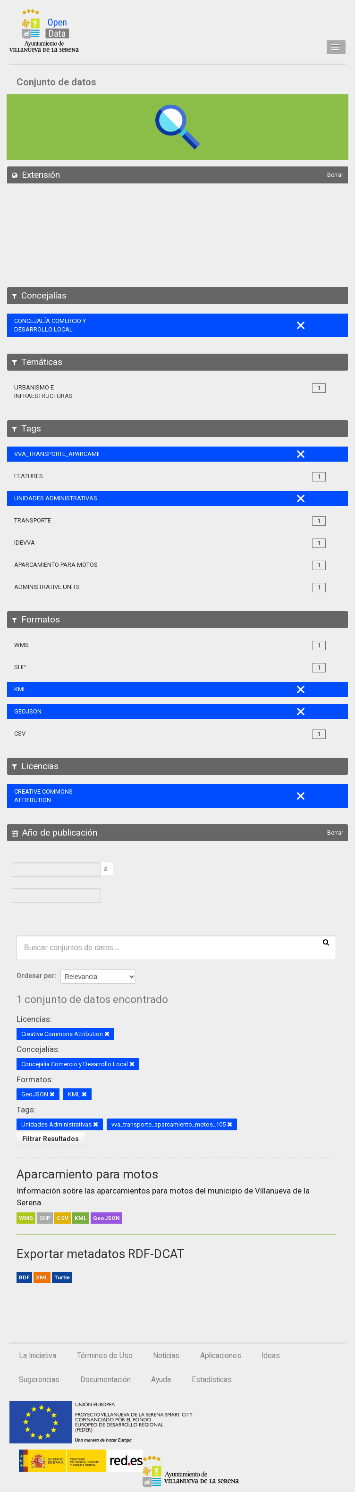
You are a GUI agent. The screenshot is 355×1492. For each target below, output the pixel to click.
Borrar (335, 175)
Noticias (166, 1355)
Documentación (105, 1380)
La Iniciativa (37, 1355)
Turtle (62, 1277)
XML (42, 1277)
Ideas (271, 1355)
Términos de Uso (105, 1355)
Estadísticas (212, 1380)
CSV (62, 1218)
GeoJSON (106, 1218)
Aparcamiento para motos (87, 1174)
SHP (45, 1218)
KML (81, 1218)
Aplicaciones (220, 1355)
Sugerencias (39, 1380)
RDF (24, 1277)
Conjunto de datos (56, 82)
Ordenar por (36, 975)
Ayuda (161, 1380)
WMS (26, 1218)
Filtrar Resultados (50, 1139)
